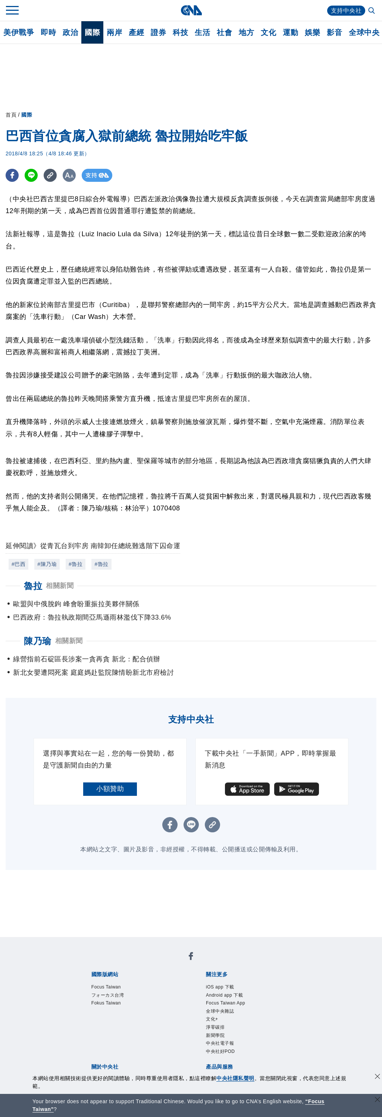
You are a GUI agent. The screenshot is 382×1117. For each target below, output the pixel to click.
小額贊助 (110, 788)
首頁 (11, 115)
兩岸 (114, 32)
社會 (224, 32)
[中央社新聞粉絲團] (191, 957)
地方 (246, 32)
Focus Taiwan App (225, 1003)
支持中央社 (346, 10)
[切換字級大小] (69, 175)
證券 (158, 32)
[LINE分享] (31, 175)
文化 (268, 32)
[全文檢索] (372, 11)
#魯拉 (75, 564)
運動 (290, 32)
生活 (202, 32)
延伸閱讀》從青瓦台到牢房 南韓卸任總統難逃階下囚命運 (93, 546)
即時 (48, 32)
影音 (334, 32)
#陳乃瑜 (47, 564)
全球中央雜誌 (220, 1011)
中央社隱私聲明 (235, 1078)
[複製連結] (50, 175)
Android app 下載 (224, 995)
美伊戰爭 (18, 32)
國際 (92, 32)
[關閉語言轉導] (377, 1100)
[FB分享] (12, 175)
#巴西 (18, 564)
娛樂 (312, 32)
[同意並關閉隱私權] (377, 1077)
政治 (70, 32)
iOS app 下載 (220, 987)
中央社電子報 (220, 1043)
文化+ (212, 1019)
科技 (180, 32)
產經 (136, 32)
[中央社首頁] (191, 10)
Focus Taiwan (106, 987)
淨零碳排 (215, 1027)
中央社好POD (220, 1051)
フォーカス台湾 (107, 995)
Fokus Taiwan (106, 1003)
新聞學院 (215, 1035)
